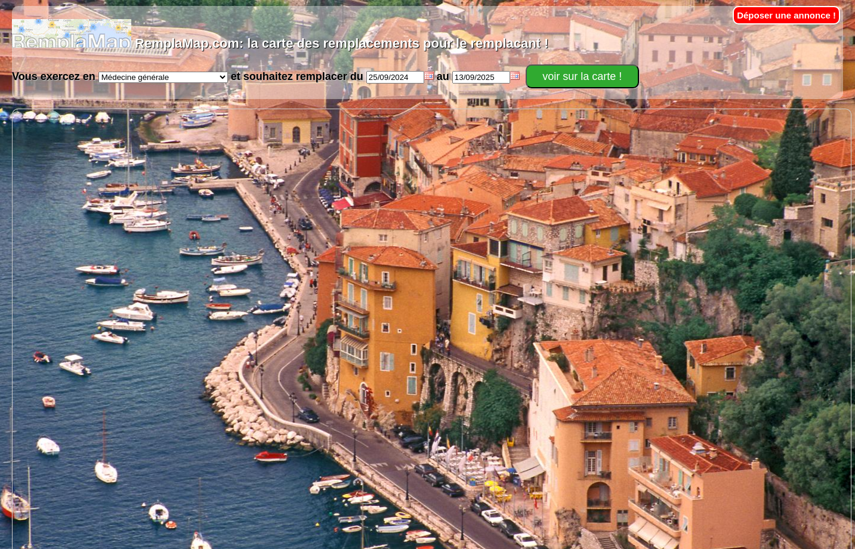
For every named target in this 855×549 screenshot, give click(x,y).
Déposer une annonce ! (786, 15)
